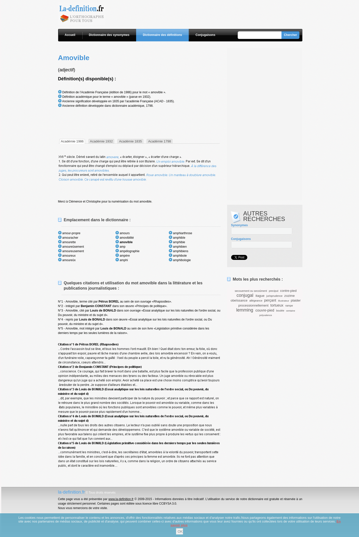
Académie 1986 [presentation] (72, 141)
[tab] (72, 141)
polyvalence (265, 315)
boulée (280, 310)
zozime (289, 296)
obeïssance (239, 300)
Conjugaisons (205, 35)
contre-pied (288, 291)
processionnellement (253, 305)
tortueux (276, 305)
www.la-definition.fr (121, 499)
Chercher (290, 35)
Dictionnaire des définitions (162, 35)
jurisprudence (275, 295)
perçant (270, 300)
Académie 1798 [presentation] (159, 141)
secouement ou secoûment (251, 290)
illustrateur (283, 300)
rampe (289, 305)
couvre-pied (265, 310)
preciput (273, 290)
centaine (290, 310)
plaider (296, 300)
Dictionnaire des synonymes (109, 35)
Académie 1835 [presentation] (130, 141)
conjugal (245, 295)
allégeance (255, 300)
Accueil (70, 35)
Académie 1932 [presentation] (101, 141)
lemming (244, 310)
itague (260, 296)
